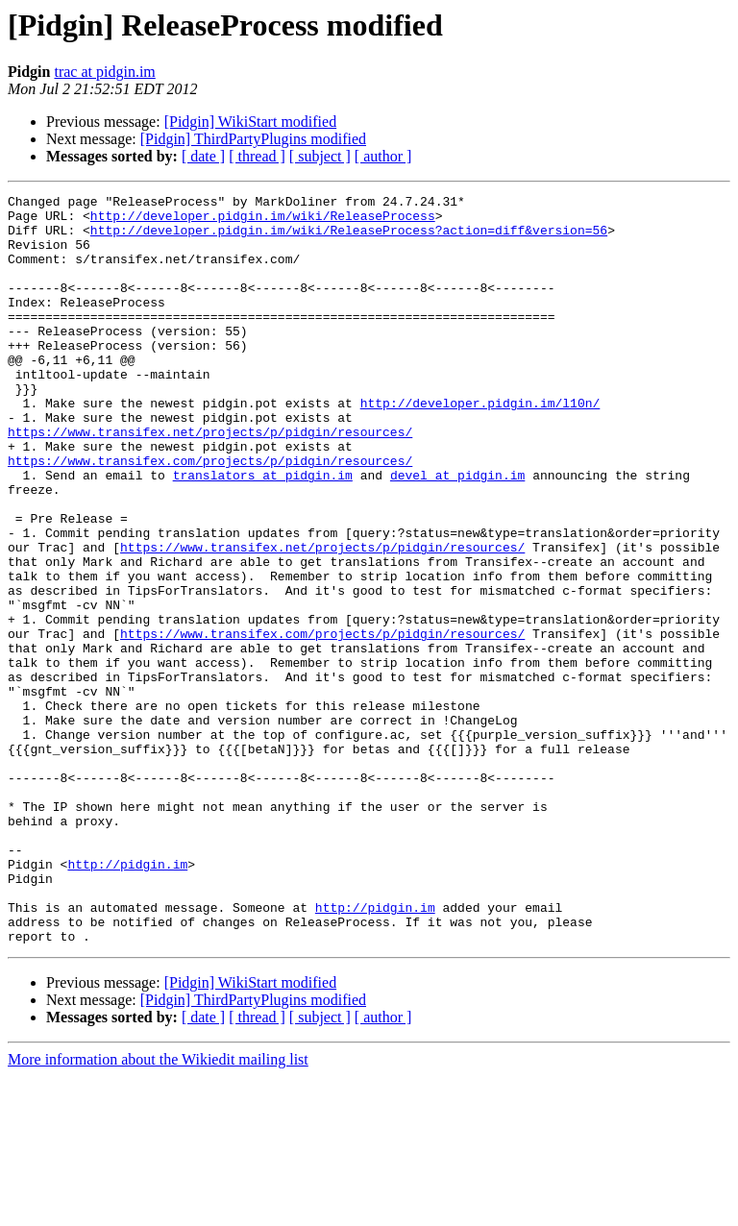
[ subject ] (320, 156)
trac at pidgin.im (104, 71)
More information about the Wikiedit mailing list (158, 1209)
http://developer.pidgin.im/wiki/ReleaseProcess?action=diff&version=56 (348, 238)
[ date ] (203, 156)
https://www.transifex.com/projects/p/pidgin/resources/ (210, 515)
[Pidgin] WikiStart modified (250, 121)
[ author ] (383, 156)
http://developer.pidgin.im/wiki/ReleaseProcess (262, 221)
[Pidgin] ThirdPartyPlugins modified (253, 139)
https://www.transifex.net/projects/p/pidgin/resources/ (210, 480)
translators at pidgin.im (263, 532)
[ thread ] (257, 156)
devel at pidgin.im (457, 532)
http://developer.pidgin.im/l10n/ (480, 445)
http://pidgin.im (127, 999)
